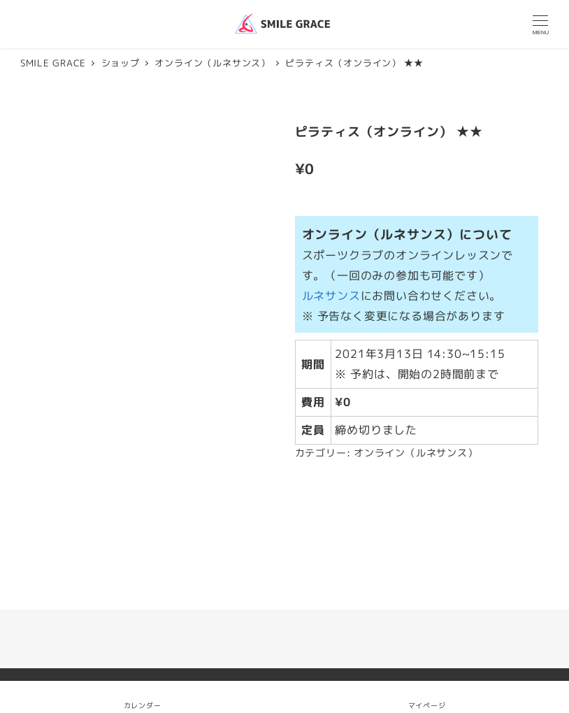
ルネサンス (331, 295)
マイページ (427, 696)
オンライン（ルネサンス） (416, 453)
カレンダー (142, 705)
